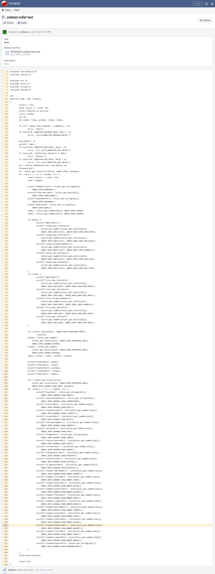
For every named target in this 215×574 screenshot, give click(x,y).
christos (24, 32)
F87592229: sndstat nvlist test (25, 51)
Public (23, 22)
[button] (212, 3)
